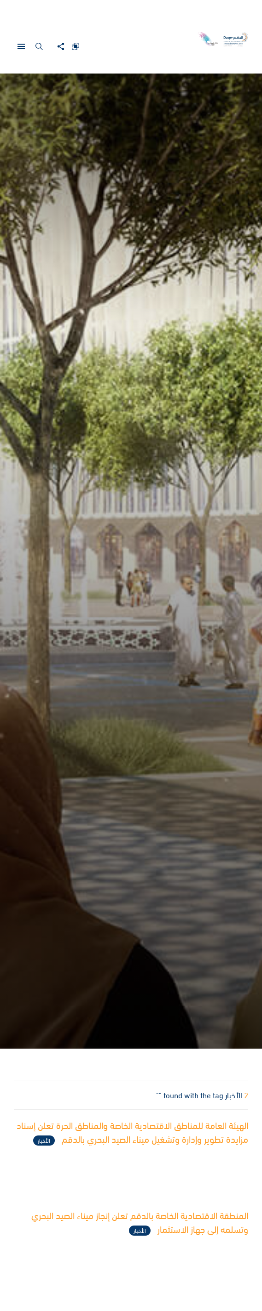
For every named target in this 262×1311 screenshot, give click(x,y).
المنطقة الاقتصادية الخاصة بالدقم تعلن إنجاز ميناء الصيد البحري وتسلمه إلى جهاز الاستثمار (139, 1223)
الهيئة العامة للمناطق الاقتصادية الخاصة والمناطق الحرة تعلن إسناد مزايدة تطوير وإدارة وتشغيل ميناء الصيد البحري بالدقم (132, 1133)
